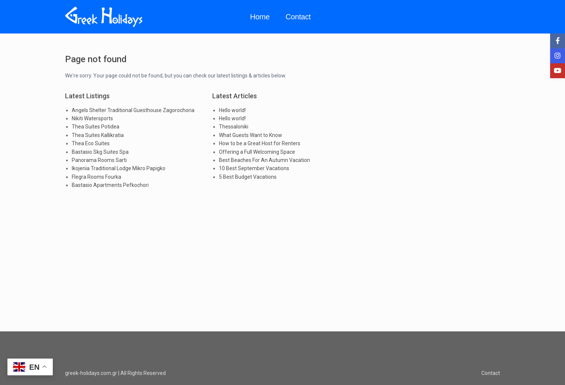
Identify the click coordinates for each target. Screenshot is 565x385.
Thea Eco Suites (91, 143)
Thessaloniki (233, 127)
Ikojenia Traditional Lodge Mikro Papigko (118, 168)
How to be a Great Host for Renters (259, 143)
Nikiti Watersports (92, 118)
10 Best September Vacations (254, 168)
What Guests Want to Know (250, 135)
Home (260, 17)
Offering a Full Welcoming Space (257, 152)
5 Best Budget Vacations (248, 177)
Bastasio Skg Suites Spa (100, 152)
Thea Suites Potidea (95, 127)
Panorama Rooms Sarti (99, 160)
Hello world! (232, 110)
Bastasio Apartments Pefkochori (110, 185)
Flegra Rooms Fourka (96, 177)
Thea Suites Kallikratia (98, 135)
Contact (298, 17)
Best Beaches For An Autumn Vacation (264, 160)
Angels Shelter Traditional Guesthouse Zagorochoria (133, 110)
